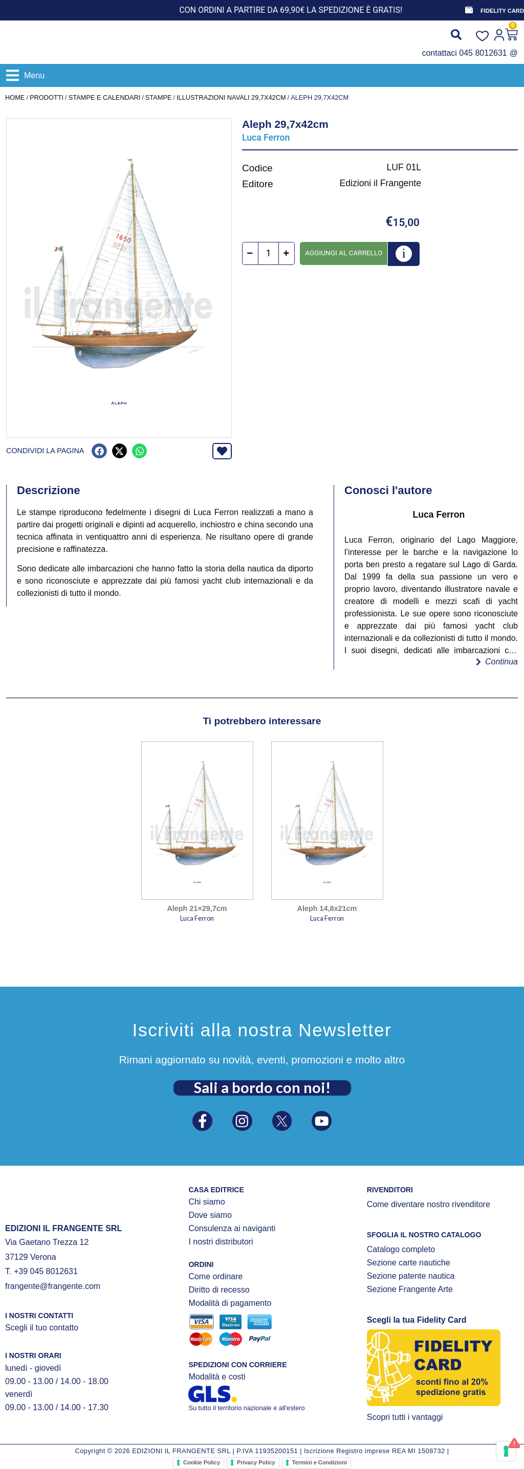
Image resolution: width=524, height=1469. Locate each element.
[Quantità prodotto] (268, 253)
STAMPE (158, 97)
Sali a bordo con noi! (262, 1085)
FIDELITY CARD (502, 11)
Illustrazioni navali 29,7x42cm (231, 97)
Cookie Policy (201, 1462)
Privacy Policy (256, 1462)
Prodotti (46, 97)
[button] (25, 75)
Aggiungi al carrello (343, 253)
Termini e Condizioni (319, 1462)
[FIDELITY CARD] (468, 10)
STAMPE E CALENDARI (105, 97)
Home (15, 97)
